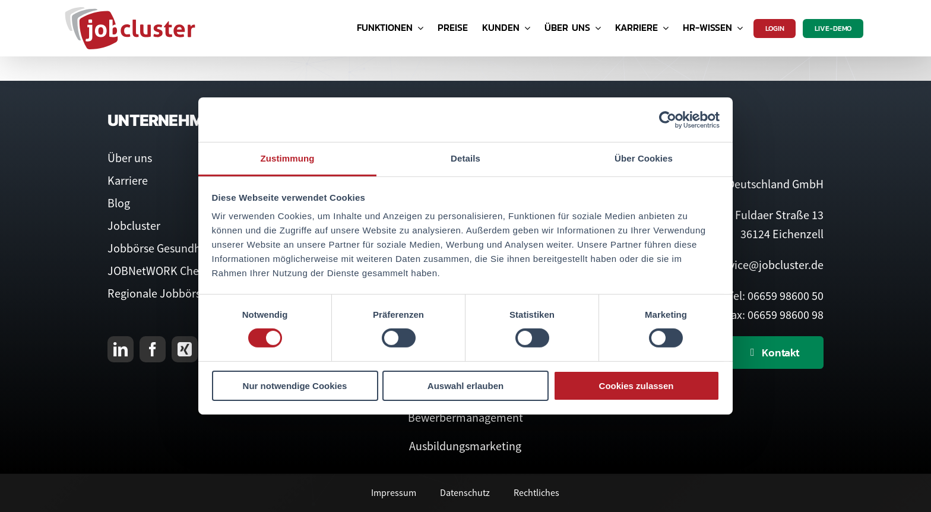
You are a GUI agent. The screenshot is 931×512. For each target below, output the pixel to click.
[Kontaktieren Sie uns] (775, 352)
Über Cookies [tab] (644, 158)
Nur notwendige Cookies (295, 386)
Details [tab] (465, 158)
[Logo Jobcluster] (130, 11)
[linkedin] (120, 349)
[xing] (185, 349)
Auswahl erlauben (466, 386)
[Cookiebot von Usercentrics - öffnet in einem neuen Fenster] (668, 119)
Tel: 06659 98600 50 (775, 295)
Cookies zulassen (636, 386)
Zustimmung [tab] (288, 158)
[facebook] (153, 349)
